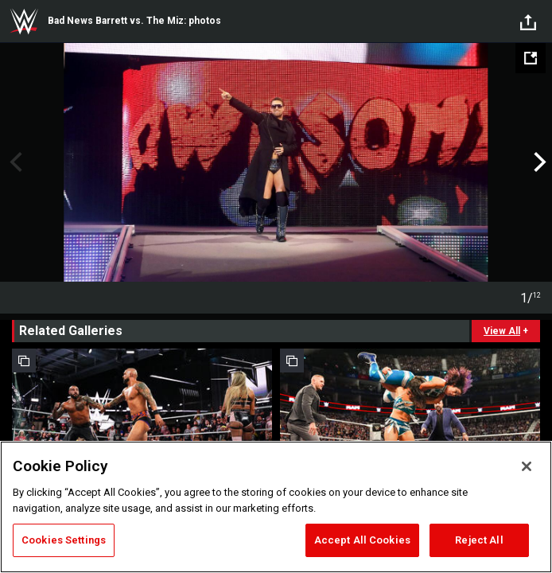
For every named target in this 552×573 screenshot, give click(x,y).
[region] (276, 507)
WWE (24, 21)
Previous (14, 162)
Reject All (479, 540)
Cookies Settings (63, 540)
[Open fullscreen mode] (530, 58)
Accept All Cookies (362, 540)
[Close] (526, 466)
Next (538, 162)
